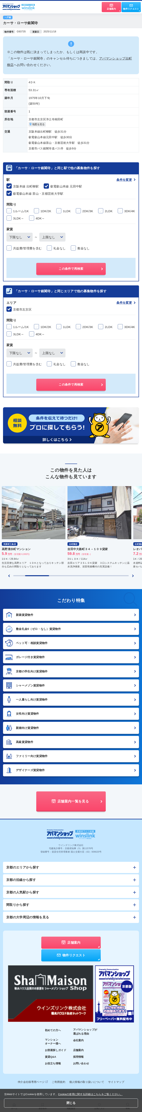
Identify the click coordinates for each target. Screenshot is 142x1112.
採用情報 (78, 1056)
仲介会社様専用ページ (33, 1081)
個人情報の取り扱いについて (86, 1081)
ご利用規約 (58, 1081)
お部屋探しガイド (55, 1050)
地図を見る (37, 124)
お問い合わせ (81, 1063)
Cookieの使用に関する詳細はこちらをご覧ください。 (90, 1094)
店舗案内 (78, 1050)
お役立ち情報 (53, 1063)
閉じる (71, 1103)
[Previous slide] (9, 576)
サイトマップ (116, 1081)
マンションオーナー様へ (53, 1041)
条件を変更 (126, 179)
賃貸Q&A (50, 1056)
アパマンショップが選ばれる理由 (85, 1031)
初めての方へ (53, 1030)
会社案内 (78, 1040)
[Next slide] (133, 576)
